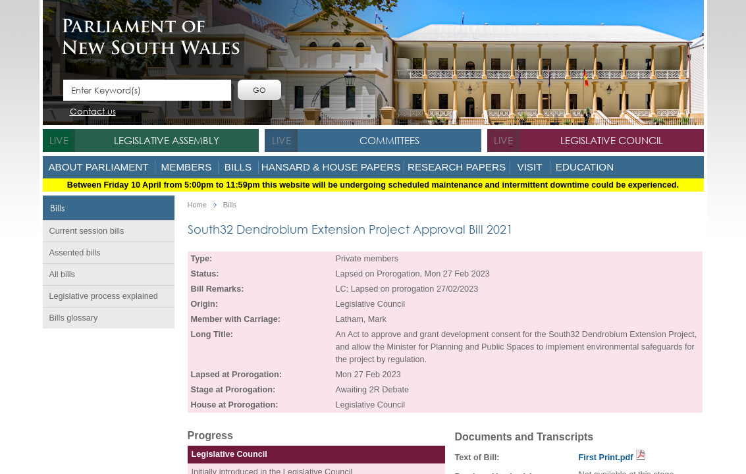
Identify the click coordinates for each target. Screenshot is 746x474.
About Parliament (98, 166)
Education (585, 166)
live (58, 140)
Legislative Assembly (166, 140)
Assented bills (75, 252)
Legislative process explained (103, 296)
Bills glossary (73, 318)
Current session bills (86, 231)
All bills (62, 274)
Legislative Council (611, 140)
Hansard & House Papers (331, 166)
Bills (238, 166)
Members (186, 166)
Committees (389, 140)
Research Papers (457, 166)
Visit (530, 166)
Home (197, 205)
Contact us (93, 112)
